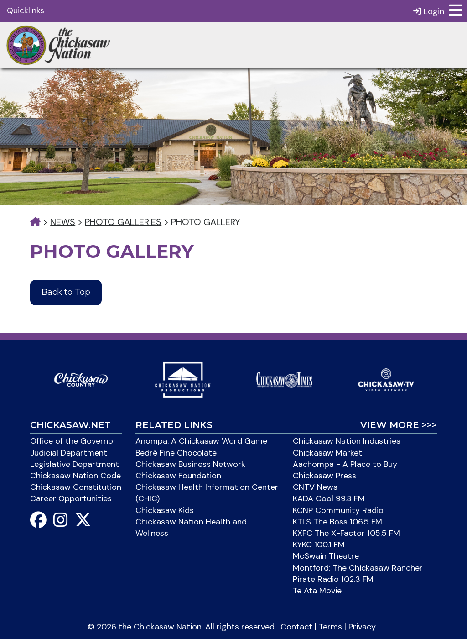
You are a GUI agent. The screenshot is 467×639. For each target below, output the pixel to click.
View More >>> (398, 424)
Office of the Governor (73, 440)
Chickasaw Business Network (190, 464)
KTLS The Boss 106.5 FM (337, 521)
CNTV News (315, 487)
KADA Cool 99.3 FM (329, 498)
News (62, 222)
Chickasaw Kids (164, 510)
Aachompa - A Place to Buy (345, 464)
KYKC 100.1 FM (319, 544)
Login (428, 11)
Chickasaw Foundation (178, 475)
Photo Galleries (123, 222)
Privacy (362, 626)
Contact (296, 626)
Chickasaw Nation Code (75, 475)
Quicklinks (25, 10)
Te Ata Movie (317, 590)
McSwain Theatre (326, 555)
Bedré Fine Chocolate (176, 452)
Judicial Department (68, 452)
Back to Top (66, 292)
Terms (330, 626)
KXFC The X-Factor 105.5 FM (346, 533)
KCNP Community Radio (338, 510)
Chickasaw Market (327, 452)
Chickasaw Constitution (75, 487)
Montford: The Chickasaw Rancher (358, 567)
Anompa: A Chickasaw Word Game (201, 440)
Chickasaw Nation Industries (346, 440)
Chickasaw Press (324, 475)
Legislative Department (74, 464)
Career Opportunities (71, 498)
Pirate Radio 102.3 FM (333, 579)
